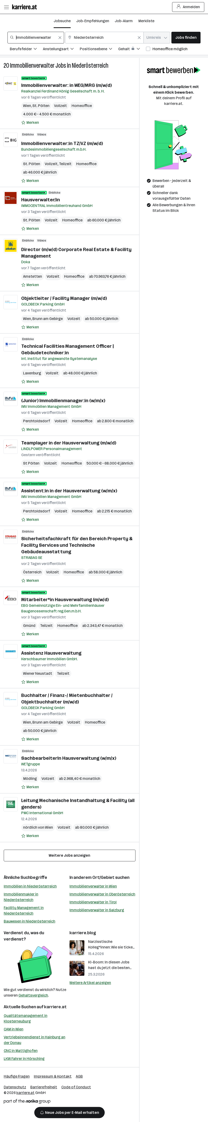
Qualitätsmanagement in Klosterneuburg (25, 1018)
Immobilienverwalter (32, 65)
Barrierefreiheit (43, 1087)
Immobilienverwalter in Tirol (93, 902)
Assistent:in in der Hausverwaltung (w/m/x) (69, 491)
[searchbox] (35, 37)
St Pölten (31, 463)
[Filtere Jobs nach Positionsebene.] (99, 49)
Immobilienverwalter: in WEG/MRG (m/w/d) (66, 85)
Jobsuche (62, 21)
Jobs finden (186, 37)
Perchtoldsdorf (36, 421)
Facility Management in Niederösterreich (24, 910)
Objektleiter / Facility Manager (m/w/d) (64, 298)
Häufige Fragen (17, 1076)
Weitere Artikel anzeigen (90, 982)
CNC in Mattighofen (21, 1050)
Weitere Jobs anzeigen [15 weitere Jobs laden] (69, 855)
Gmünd (29, 625)
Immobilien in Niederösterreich (30, 886)
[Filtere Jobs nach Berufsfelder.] (26, 49)
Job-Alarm (124, 21)
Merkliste (146, 21)
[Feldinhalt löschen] (60, 37)
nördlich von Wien (38, 827)
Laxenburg (32, 373)
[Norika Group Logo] (27, 1102)
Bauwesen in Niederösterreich (29, 921)
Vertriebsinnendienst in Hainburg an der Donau (34, 1040)
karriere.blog (82, 932)
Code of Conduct (76, 1087)
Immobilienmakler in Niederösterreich (21, 897)
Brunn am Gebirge (47, 318)
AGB (79, 1076)
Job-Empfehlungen (92, 21)
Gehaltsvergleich (33, 995)
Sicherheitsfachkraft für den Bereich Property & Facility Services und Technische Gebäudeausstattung (76, 545)
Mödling (30, 778)
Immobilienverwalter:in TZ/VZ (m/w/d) (62, 143)
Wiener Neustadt (37, 673)
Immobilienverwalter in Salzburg (96, 910)
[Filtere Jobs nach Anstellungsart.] (61, 49)
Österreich (32, 572)
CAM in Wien (13, 1029)
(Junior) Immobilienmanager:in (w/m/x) (63, 400)
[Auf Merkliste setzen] (30, 122)
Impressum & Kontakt (53, 1076)
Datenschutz (15, 1087)
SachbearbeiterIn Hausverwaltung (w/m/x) (68, 758)
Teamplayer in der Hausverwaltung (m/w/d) (68, 443)
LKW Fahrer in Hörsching (24, 1058)
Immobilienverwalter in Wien (93, 886)
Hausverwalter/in (40, 199)
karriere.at (55, 1006)
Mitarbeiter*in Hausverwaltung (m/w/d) (65, 599)
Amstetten (32, 276)
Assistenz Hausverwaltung (51, 653)
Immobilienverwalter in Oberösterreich (102, 894)
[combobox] (35, 37)
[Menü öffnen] (6, 7)
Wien (27, 105)
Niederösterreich (90, 65)
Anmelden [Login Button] (188, 7)
